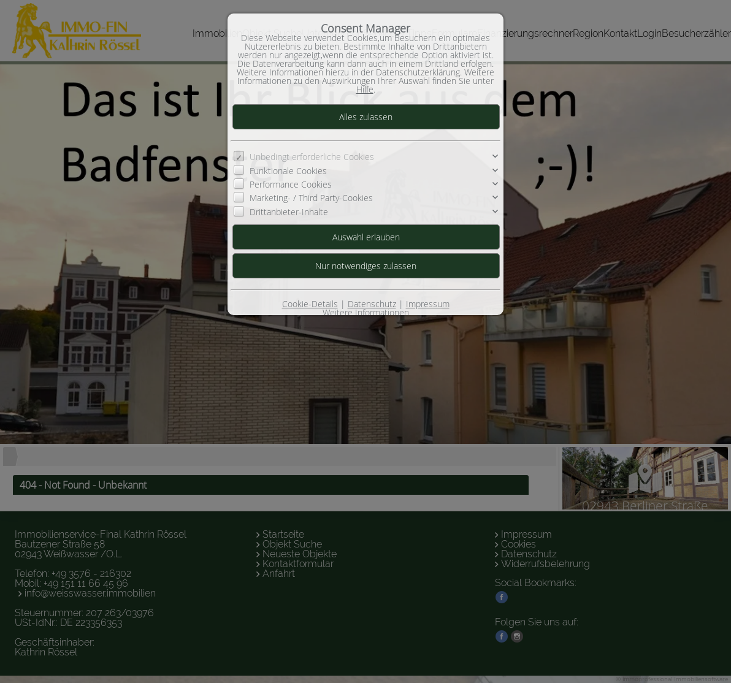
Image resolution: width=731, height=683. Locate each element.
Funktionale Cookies (288, 171)
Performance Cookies (291, 184)
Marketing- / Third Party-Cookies (311, 198)
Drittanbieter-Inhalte (289, 212)
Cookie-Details (310, 304)
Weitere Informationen (366, 312)
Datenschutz (372, 304)
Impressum (428, 304)
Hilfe (364, 89)
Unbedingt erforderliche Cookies (312, 156)
